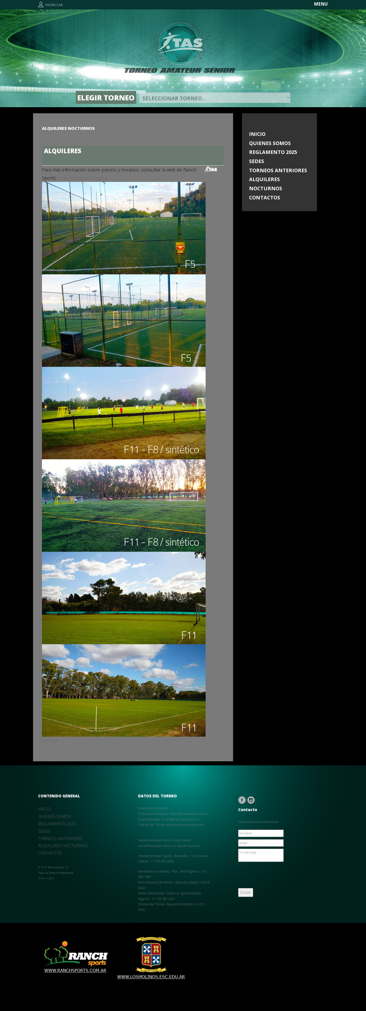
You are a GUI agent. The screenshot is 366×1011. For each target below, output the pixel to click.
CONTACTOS (264, 197)
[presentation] (276, 876)
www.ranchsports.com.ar (83, 178)
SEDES (256, 161)
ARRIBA (49, 741)
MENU (321, 4)
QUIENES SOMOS (270, 143)
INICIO (257, 134)
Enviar (245, 892)
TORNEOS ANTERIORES (278, 170)
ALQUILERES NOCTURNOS (265, 184)
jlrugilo (49, 878)
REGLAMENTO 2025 (273, 152)
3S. (67, 867)
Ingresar (54, 5)
